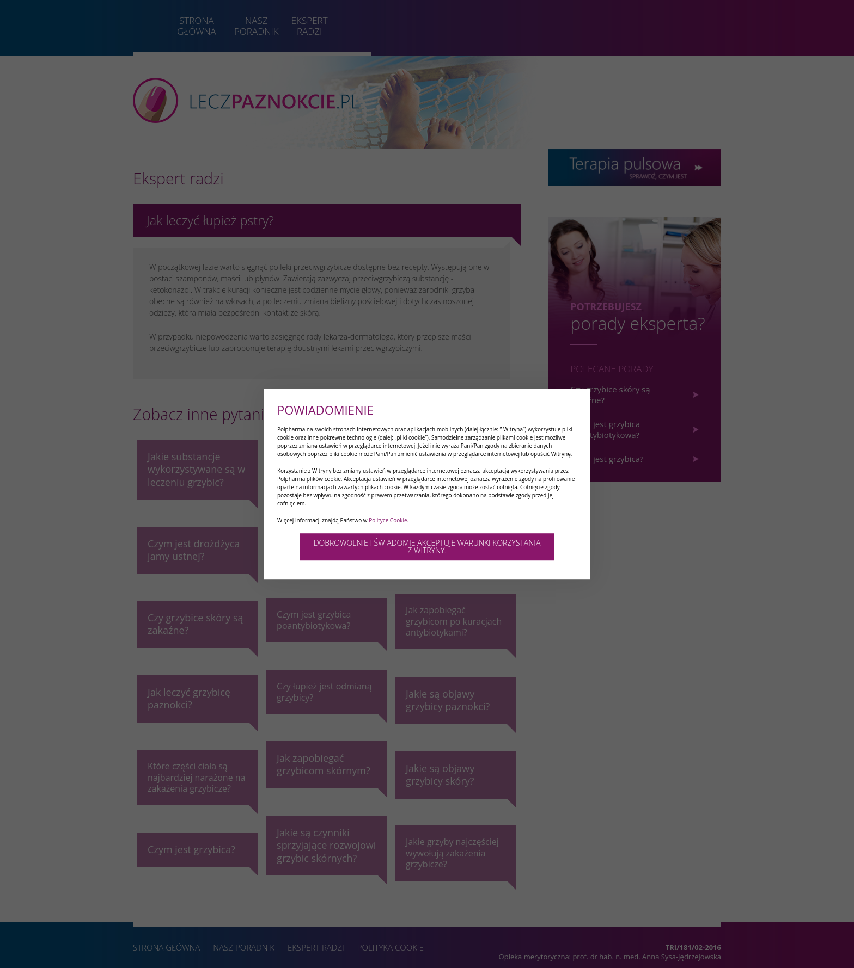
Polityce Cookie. (388, 520)
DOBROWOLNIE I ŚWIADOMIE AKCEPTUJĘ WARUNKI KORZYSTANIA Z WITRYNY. (427, 547)
